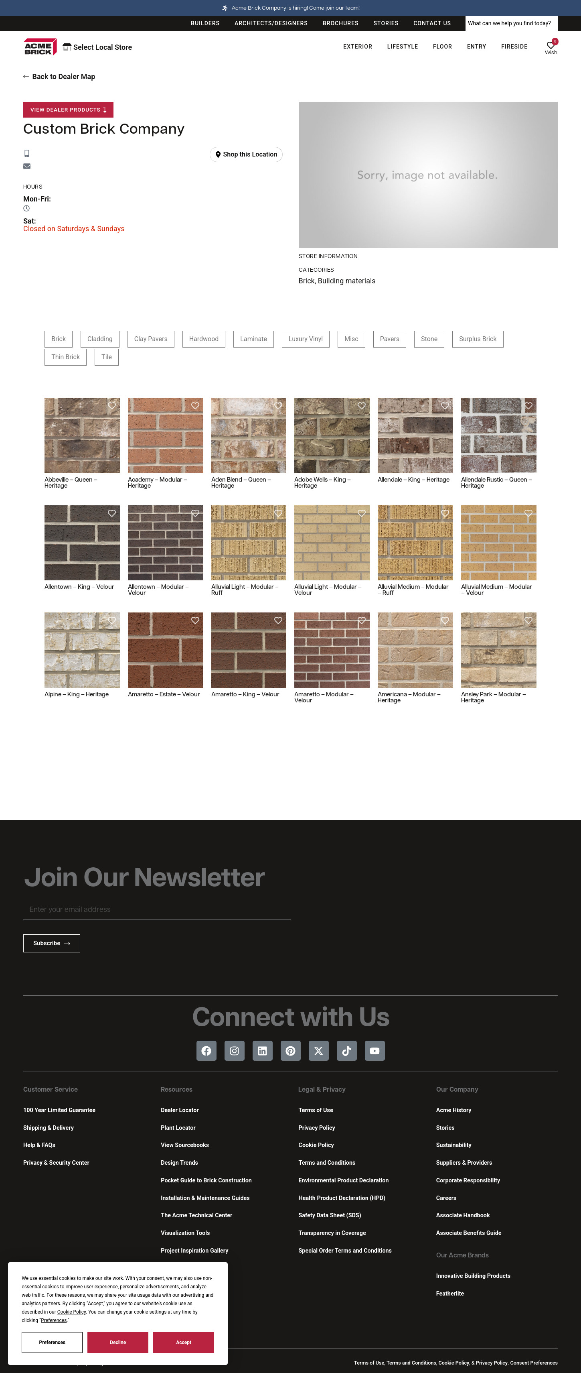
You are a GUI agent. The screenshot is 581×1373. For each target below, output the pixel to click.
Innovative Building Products (473, 1276)
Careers (446, 1198)
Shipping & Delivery (48, 1128)
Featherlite (450, 1293)
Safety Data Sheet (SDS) (329, 1215)
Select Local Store (97, 47)
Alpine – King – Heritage (77, 695)
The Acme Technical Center (196, 1215)
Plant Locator (178, 1128)
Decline (118, 1342)
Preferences (52, 1342)
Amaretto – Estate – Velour (164, 695)
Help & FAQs (39, 1145)
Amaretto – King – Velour (245, 695)
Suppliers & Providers (464, 1162)
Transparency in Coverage (332, 1233)
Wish (551, 52)
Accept (183, 1342)
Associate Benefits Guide (469, 1233)
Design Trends (179, 1162)
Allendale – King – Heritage (413, 480)
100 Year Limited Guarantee (59, 1110)
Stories (445, 1128)
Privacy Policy (316, 1128)
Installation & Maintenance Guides (205, 1198)
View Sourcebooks (185, 1145)
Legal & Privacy (322, 1090)
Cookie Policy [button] (71, 1312)
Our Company (457, 1090)
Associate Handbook (463, 1215)
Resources (176, 1090)
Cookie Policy (316, 1145)
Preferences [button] (54, 1320)
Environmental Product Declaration (343, 1180)
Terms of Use (315, 1110)
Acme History (454, 1110)
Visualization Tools (185, 1233)
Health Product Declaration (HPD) (341, 1198)
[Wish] (551, 45)
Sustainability (454, 1145)
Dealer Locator (179, 1110)
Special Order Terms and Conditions (345, 1250)
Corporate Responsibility (468, 1180)
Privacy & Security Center (56, 1162)
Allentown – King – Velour (79, 587)
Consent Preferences (534, 1363)
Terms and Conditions (326, 1162)
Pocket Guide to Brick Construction (206, 1180)
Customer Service (50, 1090)
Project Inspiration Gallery (194, 1250)
